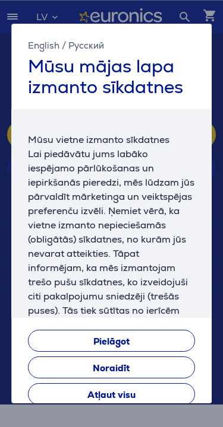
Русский (86, 45)
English (43, 45)
